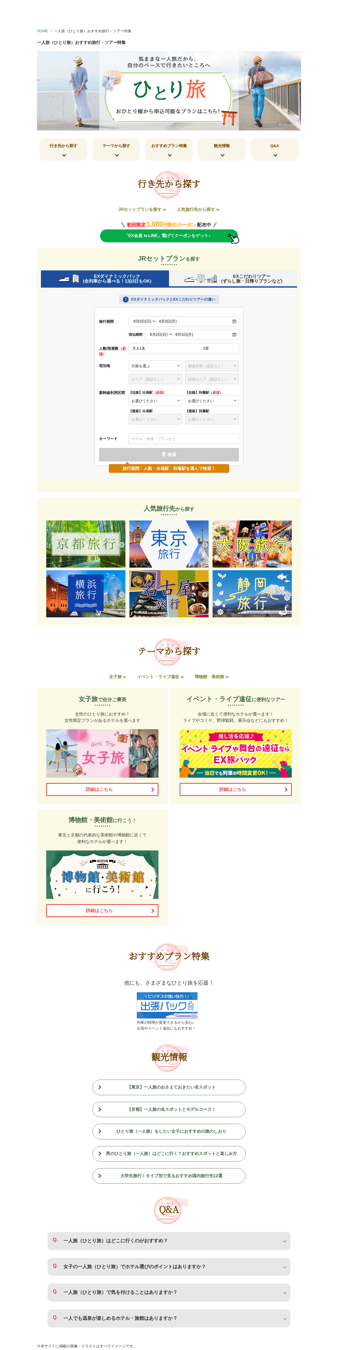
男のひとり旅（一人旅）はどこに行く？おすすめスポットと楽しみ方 (171, 1154)
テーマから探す (116, 145)
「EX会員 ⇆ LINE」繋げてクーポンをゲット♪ (167, 236)
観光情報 (222, 145)
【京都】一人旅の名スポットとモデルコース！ (171, 1110)
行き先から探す (63, 145)
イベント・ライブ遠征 (158, 677)
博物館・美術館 (209, 677)
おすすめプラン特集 (169, 145)
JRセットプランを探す (140, 209)
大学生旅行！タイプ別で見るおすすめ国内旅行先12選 (171, 1176)
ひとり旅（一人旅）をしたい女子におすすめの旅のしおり (171, 1132)
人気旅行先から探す (196, 209)
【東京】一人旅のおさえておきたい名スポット (171, 1088)
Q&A (274, 145)
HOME (42, 31)
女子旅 (115, 677)
